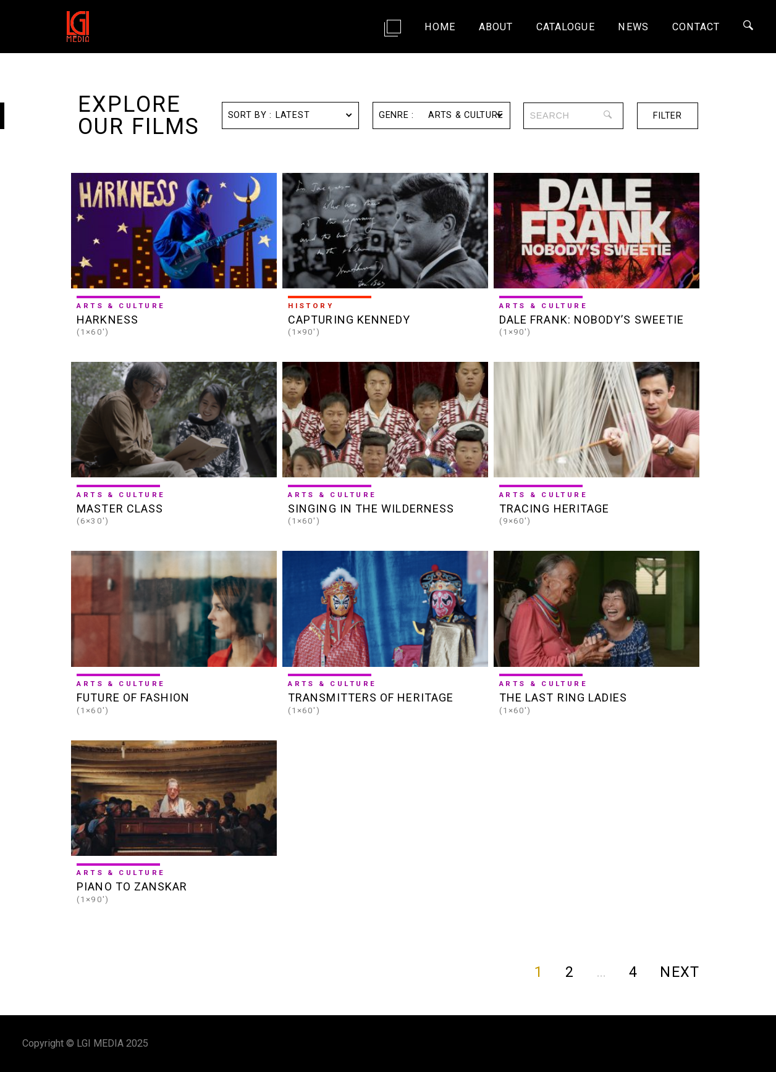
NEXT (679, 972)
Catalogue (565, 27)
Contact (696, 27)
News (633, 27)
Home (439, 27)
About (496, 27)
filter (667, 116)
